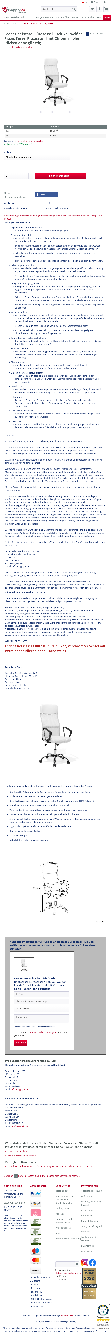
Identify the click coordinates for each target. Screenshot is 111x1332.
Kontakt (60, 1214)
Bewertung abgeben (15, 197)
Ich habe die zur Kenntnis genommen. (41, 1034)
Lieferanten (87, 1196)
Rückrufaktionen (89, 1221)
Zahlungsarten (63, 1208)
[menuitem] (59, 9)
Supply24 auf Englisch (91, 1226)
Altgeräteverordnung (28, 216)
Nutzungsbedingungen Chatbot (92, 1203)
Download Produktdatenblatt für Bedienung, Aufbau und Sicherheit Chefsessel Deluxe (49, 1166)
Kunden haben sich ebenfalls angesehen (60, 1176)
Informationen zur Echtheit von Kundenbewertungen (66, 1200)
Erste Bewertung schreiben (20, 47)
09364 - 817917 (15, 1203)
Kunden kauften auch (29, 1176)
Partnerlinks (87, 1210)
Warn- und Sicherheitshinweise (76, 216)
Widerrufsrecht (63, 1228)
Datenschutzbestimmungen (42, 1032)
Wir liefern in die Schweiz (89, 1239)
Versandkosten (67, 1316)
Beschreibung (11, 216)
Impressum (86, 1251)
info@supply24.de (19, 1089)
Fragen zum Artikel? (16, 1151)
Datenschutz (87, 1246)
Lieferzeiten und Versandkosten (64, 1221)
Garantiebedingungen (50, 216)
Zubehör (11, 1176)
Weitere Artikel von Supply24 (20, 1156)
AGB (58, 1233)
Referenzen (86, 1216)
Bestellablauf (62, 1191)
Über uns (85, 1232)
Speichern (21, 1043)
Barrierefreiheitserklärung (68, 1239)
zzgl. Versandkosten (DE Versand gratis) (30, 141)
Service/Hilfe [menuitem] (99, 2)
